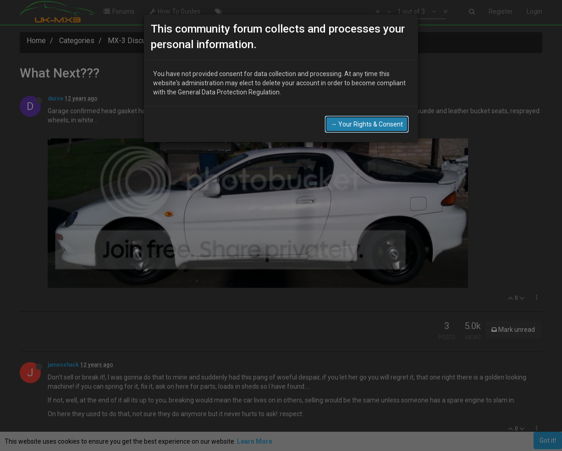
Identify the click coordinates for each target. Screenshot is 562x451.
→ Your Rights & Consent (367, 124)
